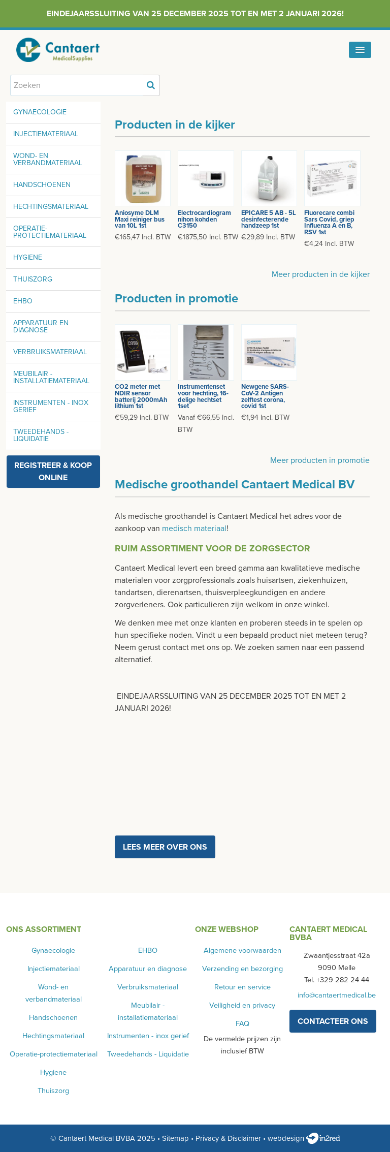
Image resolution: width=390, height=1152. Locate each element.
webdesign (304, 1138)
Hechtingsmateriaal (50, 206)
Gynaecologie (40, 112)
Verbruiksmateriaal (50, 352)
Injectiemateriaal (45, 134)
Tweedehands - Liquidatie (41, 435)
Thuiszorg (32, 279)
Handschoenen (42, 184)
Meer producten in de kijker (321, 274)
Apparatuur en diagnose (41, 326)
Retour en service (242, 987)
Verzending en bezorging (242, 968)
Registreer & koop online (53, 471)
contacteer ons (333, 1021)
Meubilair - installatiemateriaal (51, 377)
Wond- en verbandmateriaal (47, 159)
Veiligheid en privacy (242, 1005)
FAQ (242, 1023)
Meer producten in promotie (320, 460)
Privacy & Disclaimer (228, 1138)
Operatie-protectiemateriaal (49, 232)
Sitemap (175, 1138)
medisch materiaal (194, 528)
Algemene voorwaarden (242, 950)
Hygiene (27, 257)
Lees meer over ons (165, 847)
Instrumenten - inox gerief (50, 406)
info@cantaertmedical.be (337, 995)
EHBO (22, 301)
